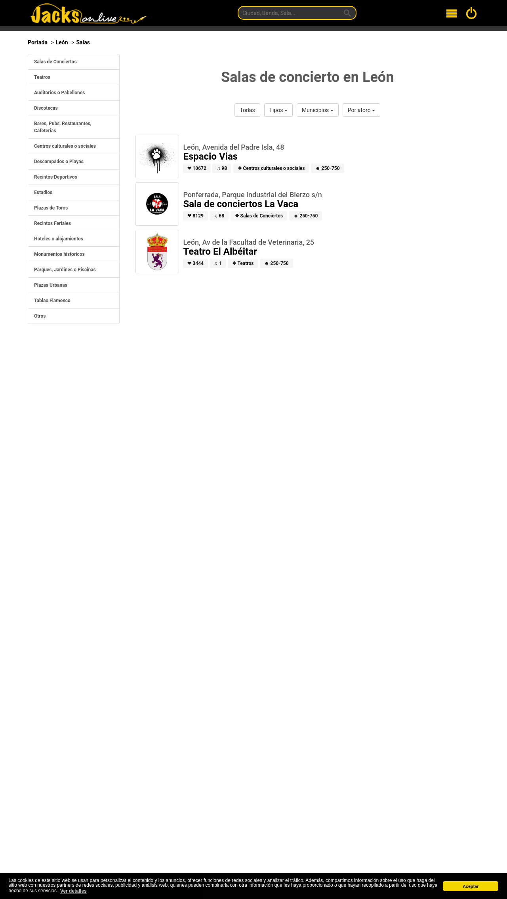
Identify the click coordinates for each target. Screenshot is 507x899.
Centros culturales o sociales (65, 146)
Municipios (318, 110)
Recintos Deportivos (55, 177)
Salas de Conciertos (55, 62)
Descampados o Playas (59, 161)
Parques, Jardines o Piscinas (65, 269)
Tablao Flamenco (52, 300)
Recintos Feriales (52, 223)
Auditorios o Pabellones (59, 92)
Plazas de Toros (51, 208)
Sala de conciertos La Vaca (240, 204)
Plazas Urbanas (50, 285)
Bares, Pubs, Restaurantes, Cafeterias (62, 127)
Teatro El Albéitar (220, 251)
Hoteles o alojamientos (58, 239)
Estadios (43, 192)
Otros (40, 316)
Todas (247, 110)
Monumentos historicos (59, 254)
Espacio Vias (210, 156)
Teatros (42, 77)
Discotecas (46, 108)
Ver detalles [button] (73, 891)
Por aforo (361, 110)
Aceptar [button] (470, 886)
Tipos (278, 110)
